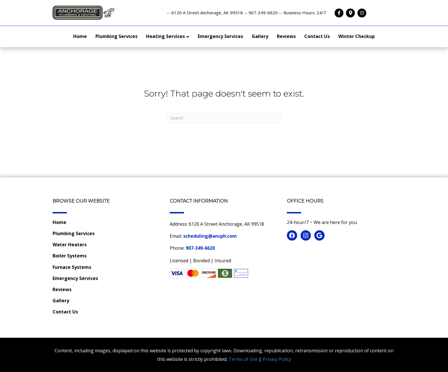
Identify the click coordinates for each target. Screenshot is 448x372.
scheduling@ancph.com (210, 236)
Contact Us (317, 36)
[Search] (224, 118)
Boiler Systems (70, 256)
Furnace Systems (72, 267)
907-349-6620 (200, 248)
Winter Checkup (356, 36)
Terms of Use (243, 359)
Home (80, 36)
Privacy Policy (277, 359)
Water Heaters (70, 244)
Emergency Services (220, 36)
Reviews (286, 36)
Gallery (260, 36)
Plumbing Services (116, 36)
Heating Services (165, 36)
